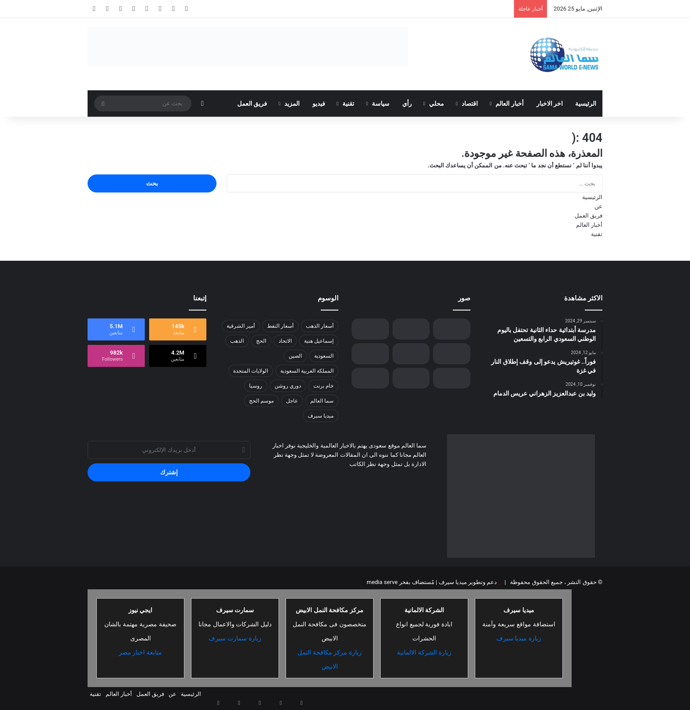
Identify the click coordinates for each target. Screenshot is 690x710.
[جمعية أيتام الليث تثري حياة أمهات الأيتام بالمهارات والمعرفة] (370, 329)
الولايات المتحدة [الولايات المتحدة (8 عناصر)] (250, 371)
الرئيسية (585, 103)
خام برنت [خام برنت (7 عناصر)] (323, 386)
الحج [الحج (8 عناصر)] (261, 341)
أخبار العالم (509, 103)
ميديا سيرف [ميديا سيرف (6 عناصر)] (321, 416)
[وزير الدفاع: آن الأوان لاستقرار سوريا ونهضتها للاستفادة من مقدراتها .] (411, 353)
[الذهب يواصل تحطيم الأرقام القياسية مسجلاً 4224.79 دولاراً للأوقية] (370, 377)
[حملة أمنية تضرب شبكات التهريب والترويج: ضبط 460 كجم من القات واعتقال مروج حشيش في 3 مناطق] (411, 329)
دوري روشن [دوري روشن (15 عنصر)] (288, 386)
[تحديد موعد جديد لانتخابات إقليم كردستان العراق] (370, 353)
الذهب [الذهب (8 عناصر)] (237, 341)
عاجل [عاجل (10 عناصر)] (292, 401)
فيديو (318, 103)
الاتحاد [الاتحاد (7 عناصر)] (285, 341)
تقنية (348, 103)
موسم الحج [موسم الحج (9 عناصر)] (261, 401)
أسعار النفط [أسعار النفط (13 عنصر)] (280, 326)
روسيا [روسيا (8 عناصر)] (255, 386)
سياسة (380, 103)
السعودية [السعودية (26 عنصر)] (324, 356)
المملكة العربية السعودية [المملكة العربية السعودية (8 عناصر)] (307, 371)
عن (598, 206)
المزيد (292, 103)
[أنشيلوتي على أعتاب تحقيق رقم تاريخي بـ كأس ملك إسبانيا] (451, 329)
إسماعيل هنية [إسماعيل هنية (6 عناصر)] (319, 341)
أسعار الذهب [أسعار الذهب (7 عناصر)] (320, 326)
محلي (436, 103)
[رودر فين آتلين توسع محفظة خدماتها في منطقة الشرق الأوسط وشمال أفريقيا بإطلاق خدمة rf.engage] (411, 377)
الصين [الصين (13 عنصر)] (295, 356)
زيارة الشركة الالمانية (424, 652)
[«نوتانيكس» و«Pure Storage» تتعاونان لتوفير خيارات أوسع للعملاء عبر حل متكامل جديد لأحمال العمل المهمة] (451, 353)
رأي (407, 103)
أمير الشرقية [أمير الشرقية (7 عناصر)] (241, 326)
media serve (382, 582)
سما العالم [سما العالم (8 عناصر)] (322, 401)
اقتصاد (470, 103)
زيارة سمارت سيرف (235, 638)
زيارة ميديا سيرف (519, 638)
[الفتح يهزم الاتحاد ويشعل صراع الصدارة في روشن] (451, 377)
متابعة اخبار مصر (140, 652)
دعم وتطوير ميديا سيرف (467, 582)
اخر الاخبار (549, 103)
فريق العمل (252, 103)
